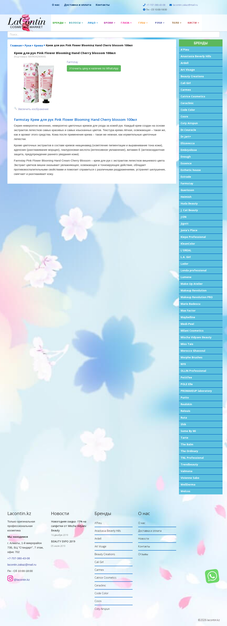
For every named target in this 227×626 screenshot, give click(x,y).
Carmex (186, 89)
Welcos (185, 491)
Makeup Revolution (194, 290)
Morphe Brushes (191, 357)
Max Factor (188, 310)
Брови (108, 22)
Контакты (103, 5)
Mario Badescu (190, 304)
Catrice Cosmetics (193, 96)
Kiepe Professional (193, 237)
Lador (184, 263)
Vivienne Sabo (190, 478)
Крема (38, 45)
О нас (56, 5)
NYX (183, 364)
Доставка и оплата (77, 5)
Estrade (186, 176)
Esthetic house (191, 170)
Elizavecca (188, 143)
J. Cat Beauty (189, 210)
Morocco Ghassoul (193, 350)
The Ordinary (189, 451)
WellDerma (188, 484)
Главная (16, 45)
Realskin (186, 404)
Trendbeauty (189, 464)
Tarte (184, 437)
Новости (143, 538)
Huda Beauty (189, 203)
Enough (186, 156)
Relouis (185, 411)
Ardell (184, 63)
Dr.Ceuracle (188, 130)
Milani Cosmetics (192, 330)
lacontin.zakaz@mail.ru (185, 5)
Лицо (92, 22)
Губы (141, 22)
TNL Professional (192, 457)
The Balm (187, 444)
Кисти (192, 22)
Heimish (186, 197)
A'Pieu (185, 49)
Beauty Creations (192, 76)
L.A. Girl (186, 257)
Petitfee (186, 377)
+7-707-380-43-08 (156, 5)
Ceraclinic (187, 103)
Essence (186, 163)
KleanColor (188, 243)
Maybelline (188, 317)
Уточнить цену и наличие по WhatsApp (93, 68)
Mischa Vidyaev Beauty (196, 337)
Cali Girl (186, 83)
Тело (175, 22)
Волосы (75, 22)
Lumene (186, 277)
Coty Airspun (189, 123)
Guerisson (187, 190)
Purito (185, 397)
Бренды (58, 22)
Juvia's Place (189, 230)
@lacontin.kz (22, 579)
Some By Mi (188, 431)
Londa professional (194, 270)
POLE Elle (187, 384)
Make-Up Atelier (192, 283)
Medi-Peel (187, 324)
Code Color (188, 110)
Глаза (125, 22)
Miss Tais (187, 344)
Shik (183, 424)
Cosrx (184, 116)
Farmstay (187, 183)
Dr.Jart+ (186, 136)
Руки (158, 22)
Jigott (184, 223)
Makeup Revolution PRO (197, 297)
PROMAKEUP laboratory (196, 391)
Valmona (186, 471)
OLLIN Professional (193, 370)
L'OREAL (186, 250)
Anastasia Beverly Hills (196, 56)
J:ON (183, 217)
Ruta (184, 417)
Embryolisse (189, 150)
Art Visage (188, 69)
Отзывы (143, 554)
